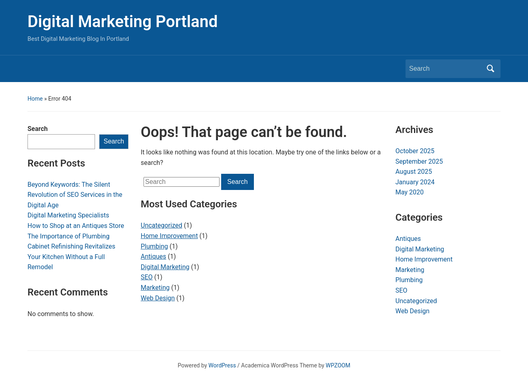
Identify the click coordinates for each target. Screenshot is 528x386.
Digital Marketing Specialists (68, 215)
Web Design (158, 298)
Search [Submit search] (490, 69)
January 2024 (415, 182)
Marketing (155, 287)
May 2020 (409, 192)
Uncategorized (161, 225)
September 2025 (419, 161)
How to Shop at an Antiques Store (75, 226)
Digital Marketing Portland (122, 21)
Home (35, 98)
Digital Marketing (165, 267)
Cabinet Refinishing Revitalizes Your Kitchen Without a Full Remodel (71, 257)
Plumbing (154, 246)
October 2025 (414, 151)
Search (37, 129)
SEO (147, 277)
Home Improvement (169, 236)
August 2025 (413, 171)
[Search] (445, 69)
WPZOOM (338, 365)
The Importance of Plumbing (68, 236)
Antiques (153, 256)
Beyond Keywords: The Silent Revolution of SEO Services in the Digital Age (74, 195)
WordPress (222, 365)
